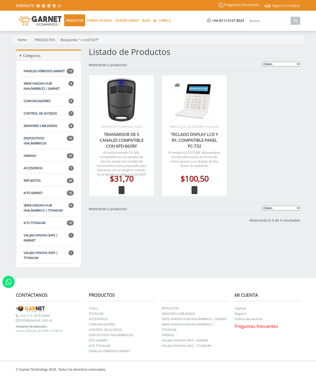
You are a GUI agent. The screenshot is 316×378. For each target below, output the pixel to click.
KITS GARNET (49, 193)
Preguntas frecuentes (238, 4)
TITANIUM (96, 313)
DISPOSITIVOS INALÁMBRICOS (49, 140)
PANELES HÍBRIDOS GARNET (49, 71)
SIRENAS (49, 155)
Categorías (30, 55)
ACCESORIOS (49, 168)
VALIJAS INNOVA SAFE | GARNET (49, 238)
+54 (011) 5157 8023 (225, 20)
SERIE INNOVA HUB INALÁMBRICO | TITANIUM (49, 208)
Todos (93, 308)
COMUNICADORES (49, 101)
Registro (240, 313)
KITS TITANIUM (49, 222)
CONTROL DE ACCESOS (49, 113)
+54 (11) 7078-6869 (33, 315)
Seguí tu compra (281, 5)
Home (22, 39)
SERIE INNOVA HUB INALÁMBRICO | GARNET (49, 86)
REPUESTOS (49, 180)
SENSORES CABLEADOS (49, 125)
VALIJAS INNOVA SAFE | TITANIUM (49, 255)
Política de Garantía (249, 319)
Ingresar (240, 308)
